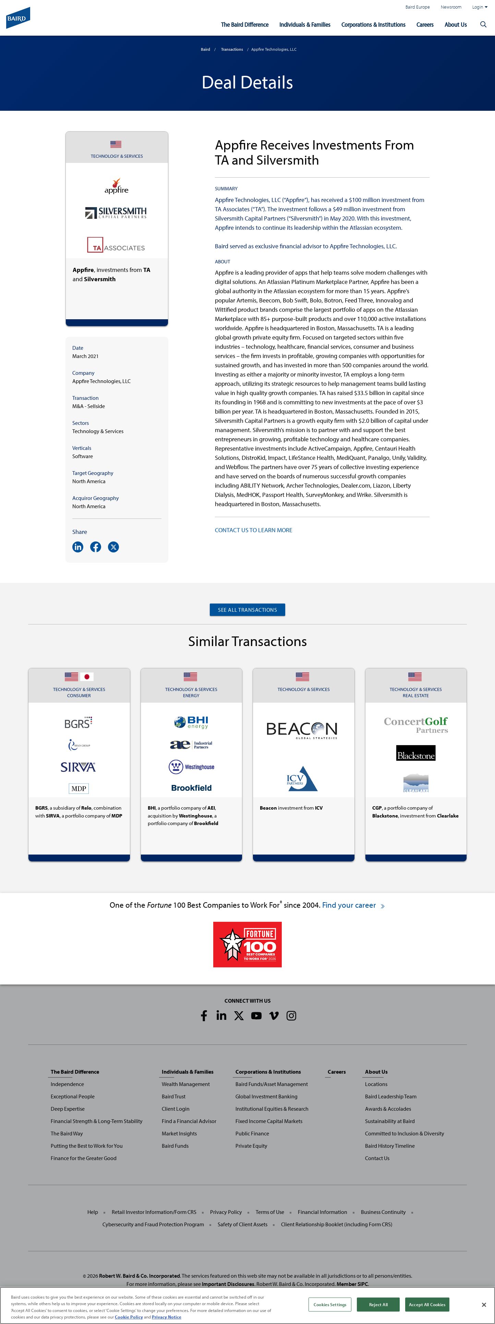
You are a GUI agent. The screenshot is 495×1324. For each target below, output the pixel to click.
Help (92, 1211)
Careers (425, 24)
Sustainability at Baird (390, 1121)
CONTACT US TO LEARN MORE (253, 530)
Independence (67, 1084)
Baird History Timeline (390, 1145)
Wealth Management (186, 1084)
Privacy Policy (226, 1211)
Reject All (378, 1311)
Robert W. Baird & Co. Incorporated (139, 1275)
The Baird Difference (244, 24)
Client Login (176, 1108)
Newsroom (451, 7)
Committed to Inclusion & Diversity (404, 1133)
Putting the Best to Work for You (87, 1145)
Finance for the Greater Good (84, 1158)
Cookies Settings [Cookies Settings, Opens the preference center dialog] (330, 1311)
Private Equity (251, 1145)
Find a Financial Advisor (189, 1121)
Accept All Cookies (427, 1311)
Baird (205, 49)
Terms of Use (270, 1211)
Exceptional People (73, 1096)
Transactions (232, 49)
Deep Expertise (68, 1108)
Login (479, 7)
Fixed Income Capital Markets (269, 1121)
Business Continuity (383, 1211)
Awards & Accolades (388, 1108)
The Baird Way (67, 1133)
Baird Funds (175, 1145)
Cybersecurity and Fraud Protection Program (153, 1224)
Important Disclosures (228, 1283)
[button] (483, 25)
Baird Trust (173, 1096)
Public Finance (252, 1133)
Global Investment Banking (267, 1096)
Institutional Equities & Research (272, 1108)
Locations (376, 1084)
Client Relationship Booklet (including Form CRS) (337, 1224)
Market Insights (179, 1133)
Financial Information (322, 1211)
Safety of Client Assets (242, 1224)
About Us (456, 24)
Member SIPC (352, 1283)
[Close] (484, 1312)
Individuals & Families (304, 24)
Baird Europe (418, 7)
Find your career (354, 905)
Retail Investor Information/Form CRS (154, 1211)
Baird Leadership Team (390, 1096)
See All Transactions (247, 609)
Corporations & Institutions (373, 24)
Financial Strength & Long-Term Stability (97, 1121)
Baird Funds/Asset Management (272, 1084)
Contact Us (377, 1158)
